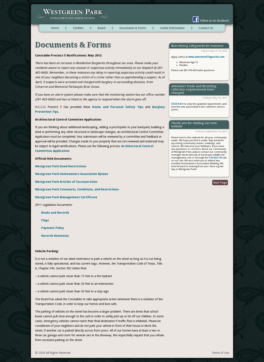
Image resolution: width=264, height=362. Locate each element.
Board (101, 28)
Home (55, 28)
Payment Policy (52, 228)
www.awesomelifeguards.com (206, 56)
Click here (177, 103)
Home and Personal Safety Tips (117, 107)
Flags (45, 220)
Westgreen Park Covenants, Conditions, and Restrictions (77, 189)
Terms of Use (220, 352)
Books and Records (55, 212)
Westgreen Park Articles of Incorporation (66, 181)
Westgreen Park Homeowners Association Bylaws (71, 174)
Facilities (78, 28)
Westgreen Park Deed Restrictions (60, 166)
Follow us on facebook (210, 20)
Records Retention (55, 235)
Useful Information (172, 28)
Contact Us (206, 28)
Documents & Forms (132, 28)
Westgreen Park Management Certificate (66, 197)
